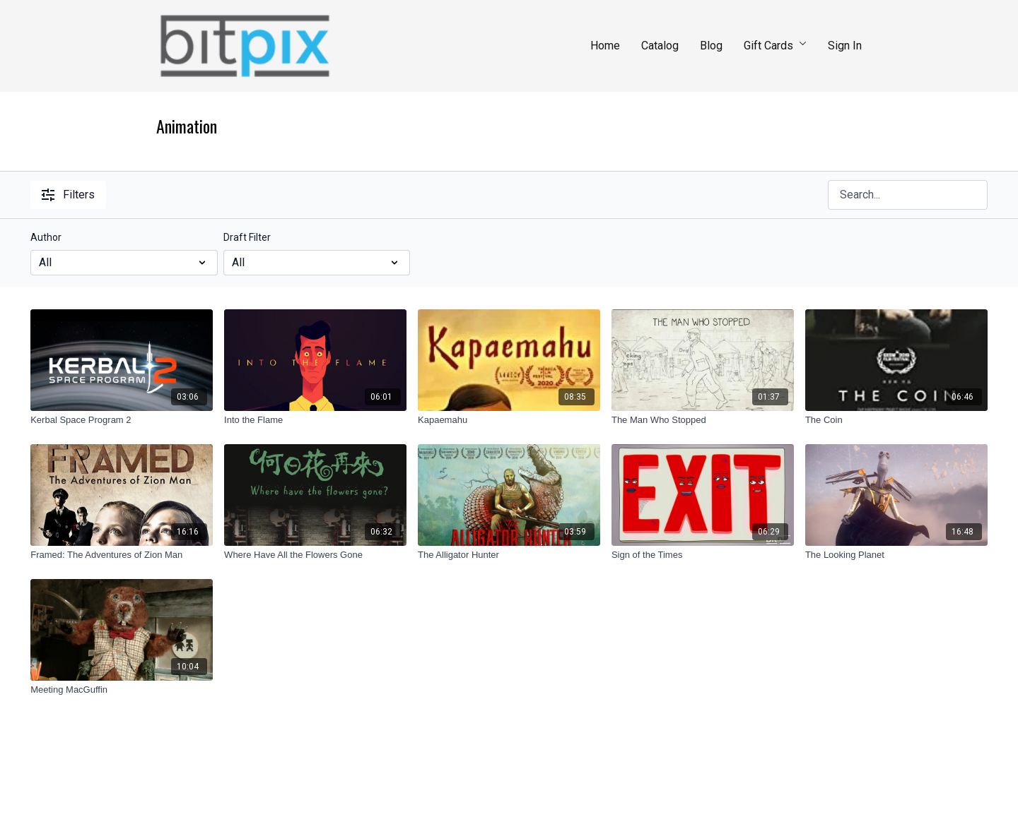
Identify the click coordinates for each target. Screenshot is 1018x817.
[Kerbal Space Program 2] (121, 420)
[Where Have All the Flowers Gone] (315, 555)
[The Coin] (896, 420)
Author (46, 237)
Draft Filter (247, 237)
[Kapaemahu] (509, 420)
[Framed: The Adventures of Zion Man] (121, 555)
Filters (68, 194)
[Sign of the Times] (703, 555)
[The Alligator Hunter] (509, 555)
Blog (711, 45)
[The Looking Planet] (896, 555)
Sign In (845, 45)
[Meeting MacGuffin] (121, 690)
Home (605, 45)
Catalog (660, 45)
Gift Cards (775, 45)
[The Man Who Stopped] (703, 420)
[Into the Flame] (315, 420)
